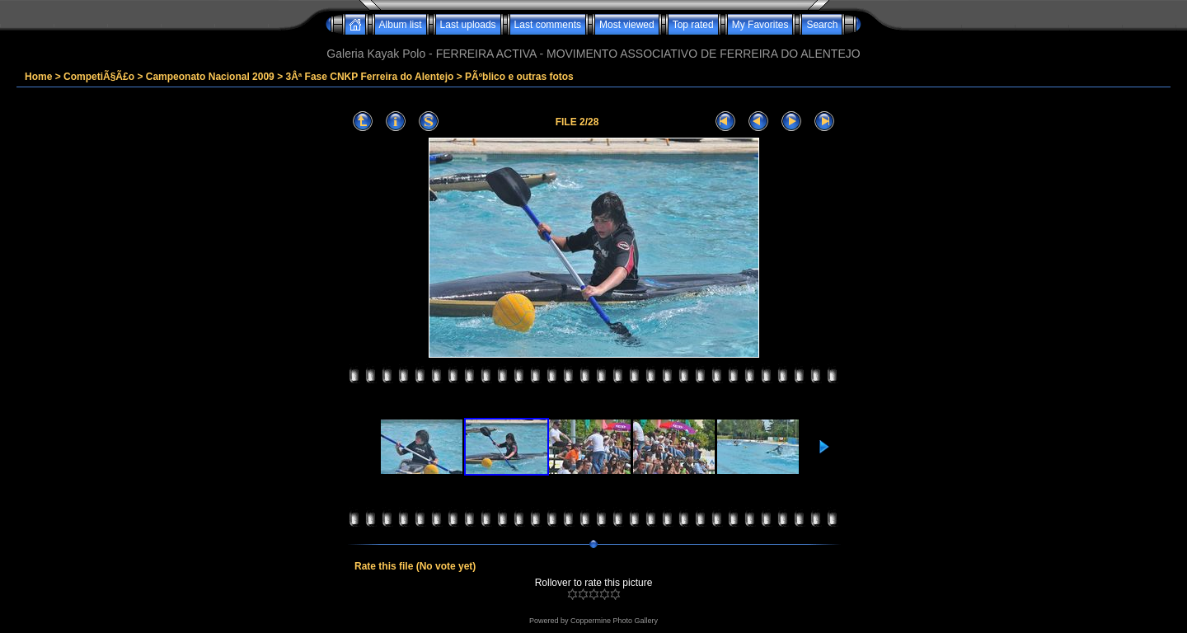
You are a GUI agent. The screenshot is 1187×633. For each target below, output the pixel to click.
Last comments (547, 24)
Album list (400, 24)
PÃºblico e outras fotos (519, 76)
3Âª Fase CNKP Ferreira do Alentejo (369, 76)
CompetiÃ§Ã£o (98, 76)
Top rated (693, 24)
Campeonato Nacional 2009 (210, 76)
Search (821, 24)
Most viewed (626, 24)
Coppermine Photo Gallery (614, 621)
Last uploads (468, 24)
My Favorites (760, 24)
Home (38, 76)
